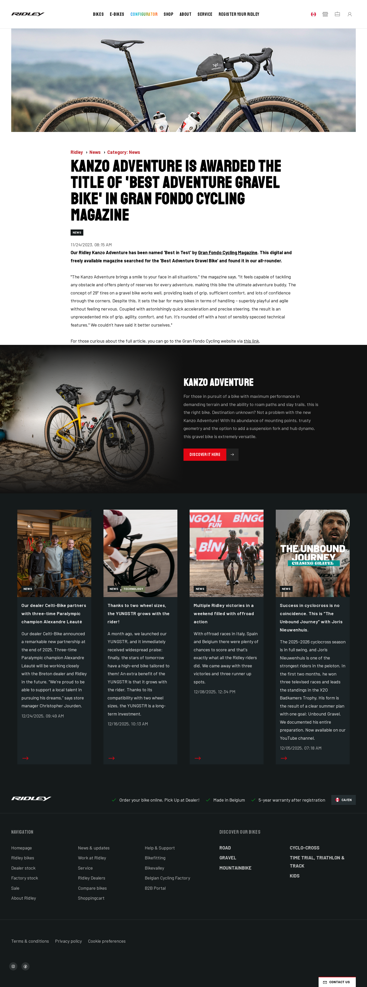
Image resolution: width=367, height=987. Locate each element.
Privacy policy (68, 941)
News (95, 152)
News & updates (94, 847)
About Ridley (23, 898)
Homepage (21, 847)
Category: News (123, 152)
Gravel (227, 857)
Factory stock (24, 878)
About (186, 14)
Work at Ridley (92, 857)
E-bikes (117, 14)
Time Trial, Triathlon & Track (317, 862)
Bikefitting (155, 857)
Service (205, 14)
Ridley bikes (22, 857)
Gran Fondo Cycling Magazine (227, 252)
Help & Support (160, 847)
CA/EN (343, 800)
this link (251, 341)
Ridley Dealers (91, 878)
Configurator (144, 14)
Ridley (77, 152)
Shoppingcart (91, 898)
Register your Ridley (239, 14)
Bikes (98, 14)
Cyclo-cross (304, 847)
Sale (15, 888)
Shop (168, 14)
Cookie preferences (107, 941)
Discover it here (214, 455)
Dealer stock (23, 868)
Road (225, 847)
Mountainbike (235, 868)
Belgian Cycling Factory (167, 878)
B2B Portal (155, 888)
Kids (294, 875)
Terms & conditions (30, 941)
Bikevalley (154, 868)
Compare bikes (92, 888)
